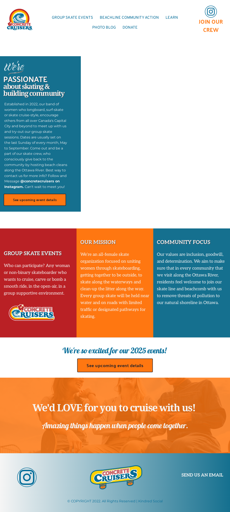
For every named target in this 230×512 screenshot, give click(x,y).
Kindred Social (150, 501)
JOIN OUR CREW (211, 25)
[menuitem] (72, 18)
